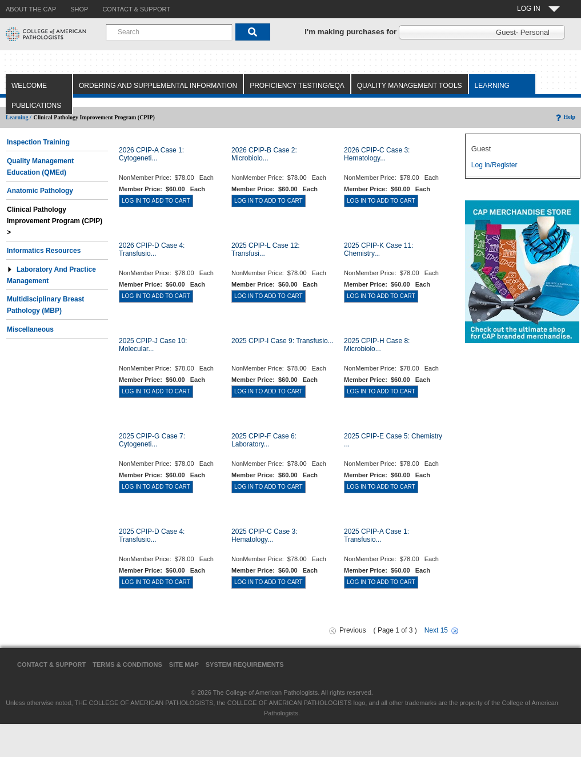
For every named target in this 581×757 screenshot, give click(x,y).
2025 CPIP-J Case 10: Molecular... (153, 345)
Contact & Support (51, 664)
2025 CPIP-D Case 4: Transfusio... (152, 535)
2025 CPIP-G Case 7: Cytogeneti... (152, 440)
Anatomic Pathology (40, 191)
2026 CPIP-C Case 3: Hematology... (377, 154)
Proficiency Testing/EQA (297, 86)
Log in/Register (494, 165)
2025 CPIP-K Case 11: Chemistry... (378, 249)
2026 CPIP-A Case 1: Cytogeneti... (151, 154)
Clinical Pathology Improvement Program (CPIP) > (56, 221)
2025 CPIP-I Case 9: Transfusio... (282, 341)
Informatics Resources (44, 251)
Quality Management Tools (409, 86)
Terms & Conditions (127, 664)
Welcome (29, 86)
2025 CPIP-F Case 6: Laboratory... (263, 440)
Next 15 (436, 630)
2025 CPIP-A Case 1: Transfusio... (376, 535)
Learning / (18, 117)
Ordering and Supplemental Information (158, 86)
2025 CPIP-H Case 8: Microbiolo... (377, 345)
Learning (492, 86)
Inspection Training (38, 142)
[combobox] (169, 32)
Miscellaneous (30, 329)
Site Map (184, 664)
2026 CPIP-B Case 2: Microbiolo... (264, 154)
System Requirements (245, 664)
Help (564, 117)
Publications (36, 106)
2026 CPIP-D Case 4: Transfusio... (152, 249)
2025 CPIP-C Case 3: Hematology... (264, 535)
